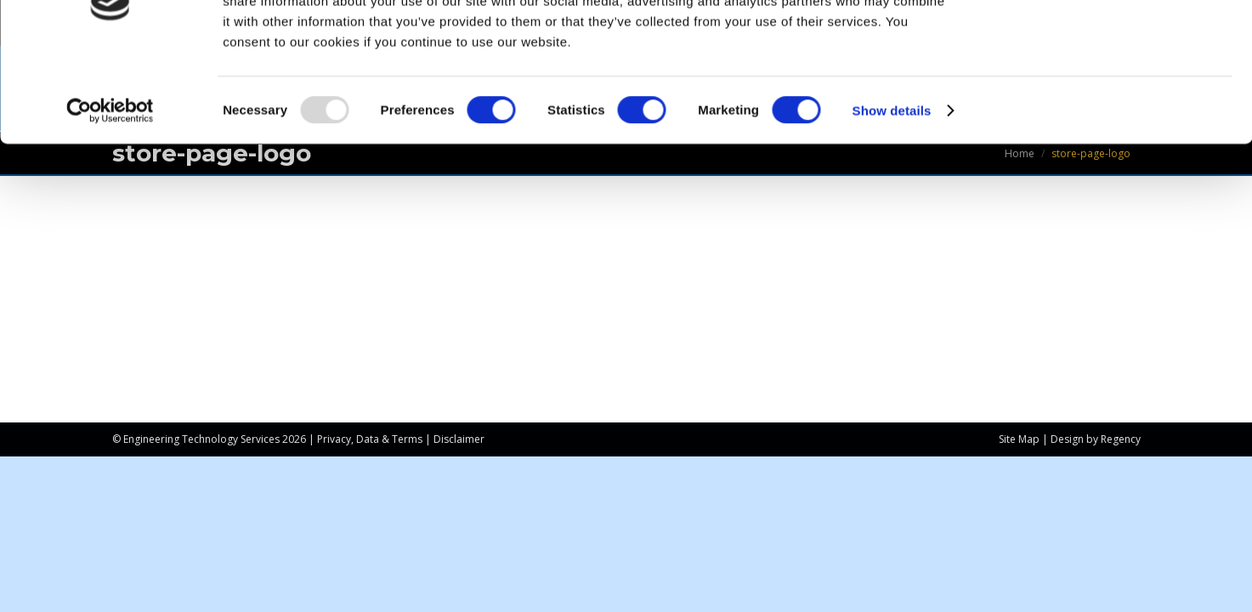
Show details (892, 191)
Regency (1121, 439)
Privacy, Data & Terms (369, 439)
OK (1110, 42)
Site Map (1019, 439)
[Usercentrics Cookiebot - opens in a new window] (110, 192)
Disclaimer (458, 439)
